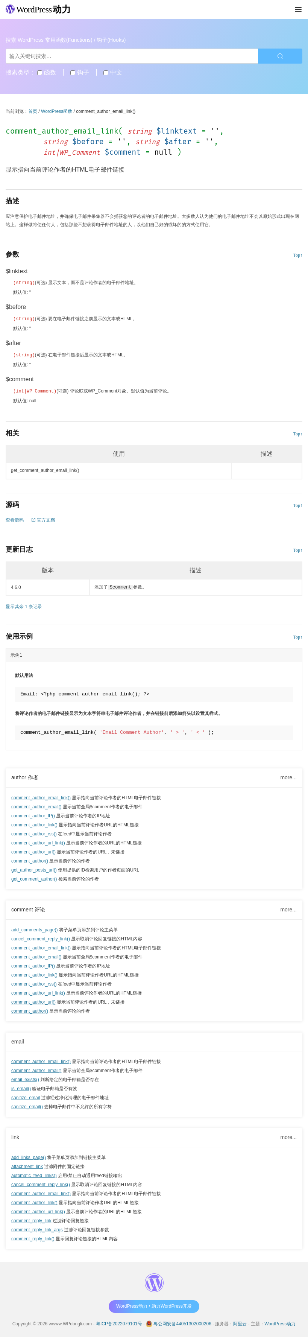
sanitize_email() (27, 1105)
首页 (32, 111)
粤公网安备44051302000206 (182, 1322)
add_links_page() (28, 1156)
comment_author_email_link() (41, 796)
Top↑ (298, 255)
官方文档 (43, 518)
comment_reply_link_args (37, 1228)
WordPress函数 (56, 111)
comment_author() (29, 859)
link (15, 1136)
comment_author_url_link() (38, 841)
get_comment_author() (34, 877)
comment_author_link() (34, 823)
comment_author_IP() (33, 814)
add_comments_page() (34, 928)
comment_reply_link (31, 1219)
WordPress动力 (280, 1322)
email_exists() (25, 1078)
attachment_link (27, 1165)
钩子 (79, 72)
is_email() (21, 1087)
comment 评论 (28, 908)
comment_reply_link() (33, 1237)
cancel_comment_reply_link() (40, 937)
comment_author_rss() (34, 832)
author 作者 (24, 776)
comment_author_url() (33, 850)
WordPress (38, 9)
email (17, 1040)
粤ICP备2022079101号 (119, 1322)
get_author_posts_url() (34, 868)
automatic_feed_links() (34, 1174)
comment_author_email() (36, 805)
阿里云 (240, 1322)
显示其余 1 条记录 (24, 605)
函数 (46, 72)
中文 (112, 72)
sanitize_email (25, 1096)
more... (288, 776)
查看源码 (15, 518)
